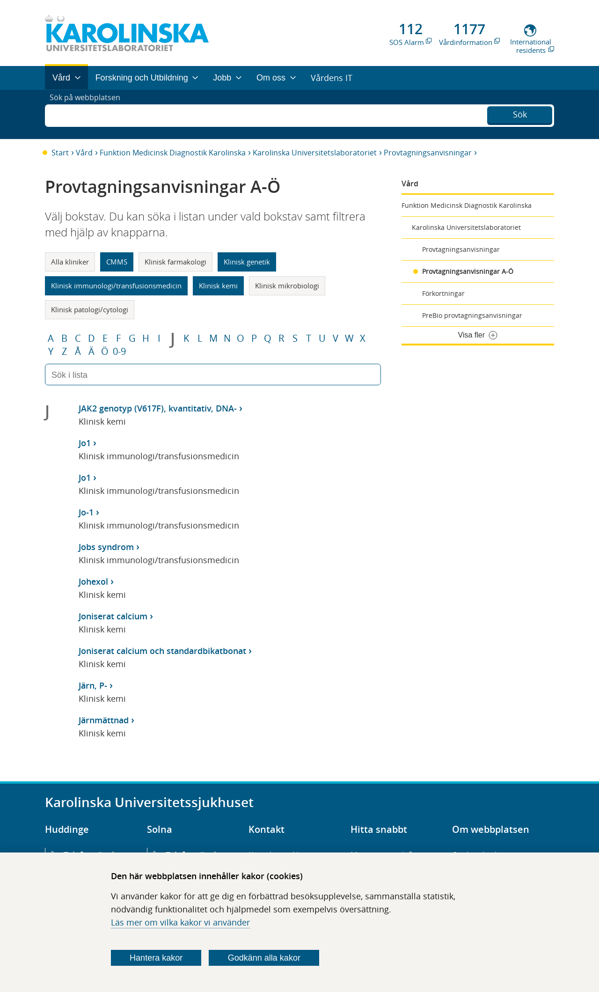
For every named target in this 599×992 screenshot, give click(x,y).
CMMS (116, 261)
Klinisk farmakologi (175, 261)
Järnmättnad (104, 720)
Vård (84, 152)
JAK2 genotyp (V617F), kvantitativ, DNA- (158, 408)
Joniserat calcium (113, 616)
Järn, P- (93, 685)
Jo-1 (86, 512)
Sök (520, 113)
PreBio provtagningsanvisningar (472, 315)
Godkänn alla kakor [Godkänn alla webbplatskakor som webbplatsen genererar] (264, 958)
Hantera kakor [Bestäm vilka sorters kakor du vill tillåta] (156, 958)
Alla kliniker (70, 261)
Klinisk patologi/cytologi (89, 309)
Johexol (93, 581)
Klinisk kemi (218, 285)
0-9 (119, 351)
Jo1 (85, 442)
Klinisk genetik (247, 261)
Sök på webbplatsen (89, 114)
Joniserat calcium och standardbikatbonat (162, 650)
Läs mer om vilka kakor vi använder (180, 922)
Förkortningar (443, 293)
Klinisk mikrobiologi (287, 285)
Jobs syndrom (106, 546)
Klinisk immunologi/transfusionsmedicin (116, 285)
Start (60, 152)
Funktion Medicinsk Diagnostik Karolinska (173, 152)
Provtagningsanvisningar (428, 152)
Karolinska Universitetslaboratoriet (315, 152)
